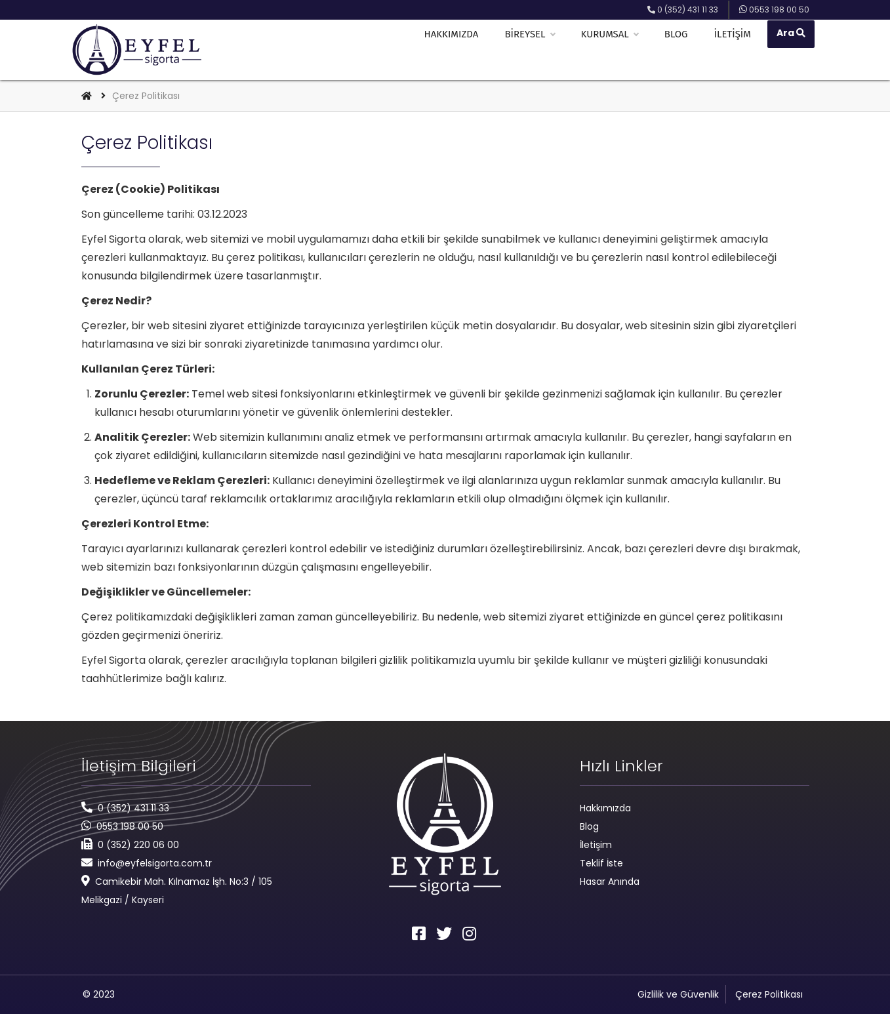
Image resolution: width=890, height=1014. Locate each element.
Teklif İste (601, 863)
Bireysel (534, 50)
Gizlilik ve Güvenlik (678, 994)
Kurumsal (613, 50)
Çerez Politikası (769, 994)
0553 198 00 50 (129, 826)
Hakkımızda (455, 50)
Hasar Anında (609, 881)
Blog (680, 50)
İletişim (736, 50)
